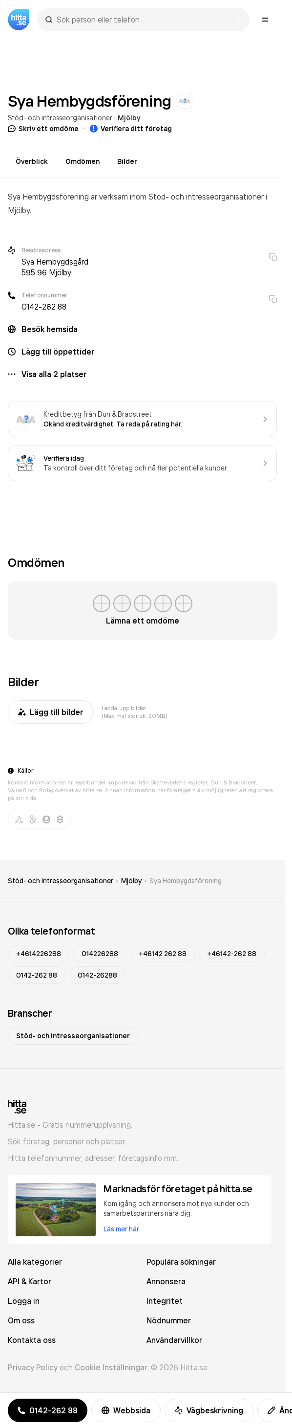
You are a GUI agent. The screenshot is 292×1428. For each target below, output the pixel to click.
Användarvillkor (174, 1340)
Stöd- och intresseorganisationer (60, 117)
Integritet (164, 1301)
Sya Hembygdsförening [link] (185, 880)
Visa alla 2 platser (54, 374)
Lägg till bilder (50, 712)
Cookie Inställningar (111, 1367)
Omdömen (82, 161)
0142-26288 (97, 975)
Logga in (24, 1301)
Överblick (32, 161)
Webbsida (126, 1410)
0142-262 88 (43, 307)
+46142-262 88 (231, 953)
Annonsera (166, 1281)
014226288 (100, 953)
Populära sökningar (181, 1262)
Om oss (21, 1320)
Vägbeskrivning (209, 1410)
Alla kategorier (35, 1262)
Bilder (127, 161)
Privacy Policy (33, 1367)
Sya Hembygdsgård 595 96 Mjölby (54, 267)
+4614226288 (38, 953)
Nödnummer (168, 1320)
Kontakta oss (32, 1340)
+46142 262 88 (163, 953)
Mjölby (129, 117)
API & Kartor (29, 1281)
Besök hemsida (49, 329)
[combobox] (148, 19)
